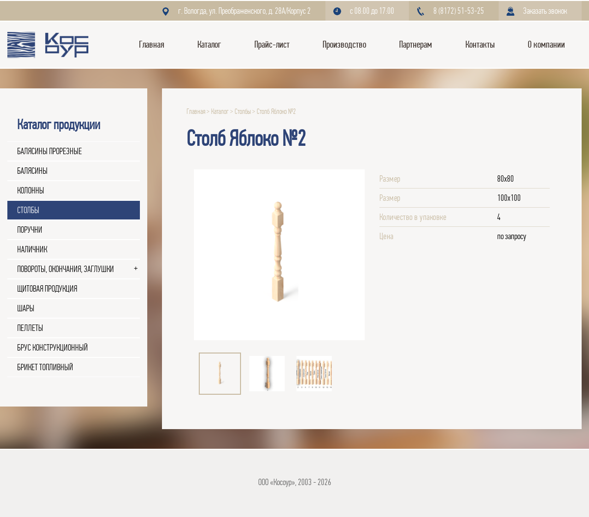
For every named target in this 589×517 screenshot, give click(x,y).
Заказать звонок (545, 11)
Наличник (32, 249)
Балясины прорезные (49, 151)
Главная (151, 44)
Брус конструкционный (52, 348)
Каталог (209, 44)
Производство (344, 44)
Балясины (32, 171)
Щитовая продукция (47, 289)
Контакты (480, 44)
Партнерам (415, 44)
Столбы (28, 210)
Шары (25, 308)
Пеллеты (30, 328)
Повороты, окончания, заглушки (65, 269)
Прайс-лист (272, 44)
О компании (546, 44)
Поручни (29, 230)
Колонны (30, 190)
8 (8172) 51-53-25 (458, 10)
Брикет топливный (45, 367)
